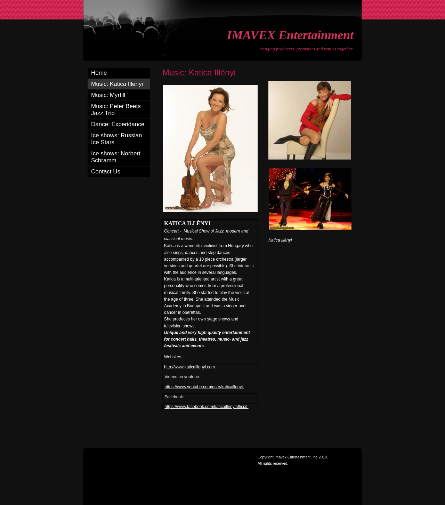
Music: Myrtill (108, 95)
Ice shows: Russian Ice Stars (116, 139)
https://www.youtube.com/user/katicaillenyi (204, 386)
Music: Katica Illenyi (117, 84)
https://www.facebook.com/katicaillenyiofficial (206, 406)
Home (99, 73)
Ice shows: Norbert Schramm (115, 157)
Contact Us (105, 171)
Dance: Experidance (117, 124)
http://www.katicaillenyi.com (190, 367)
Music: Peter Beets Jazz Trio (116, 109)
